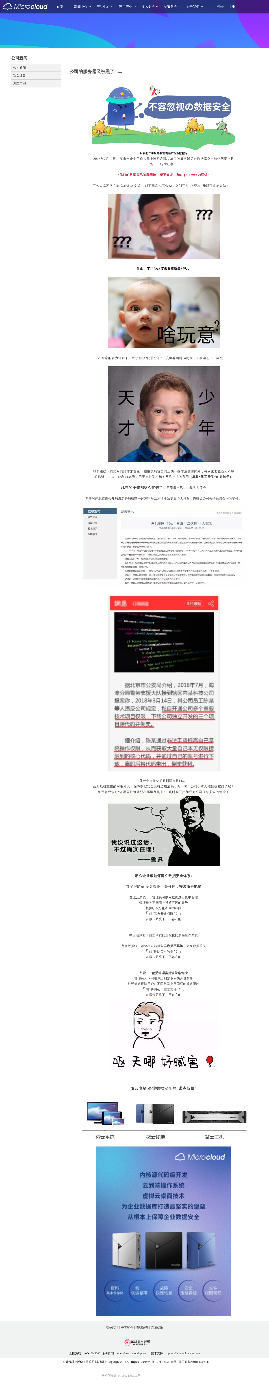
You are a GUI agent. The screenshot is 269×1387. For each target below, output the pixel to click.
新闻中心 (82, 7)
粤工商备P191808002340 (194, 1361)
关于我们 (194, 7)
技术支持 (149, 7)
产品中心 (104, 7)
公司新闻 (19, 67)
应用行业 (127, 7)
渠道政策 (157, 1327)
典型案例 (19, 83)
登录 (220, 7)
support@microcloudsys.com (183, 1353)
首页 (60, 7)
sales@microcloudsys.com (132, 1353)
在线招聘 (142, 1327)
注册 (231, 7)
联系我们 (112, 1327)
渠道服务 (172, 7)
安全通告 (19, 75)
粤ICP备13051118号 (164, 1361)
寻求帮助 (127, 1327)
